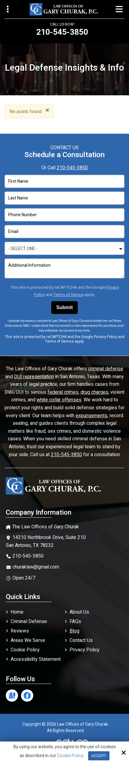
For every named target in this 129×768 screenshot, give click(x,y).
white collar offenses (59, 399)
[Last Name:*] (64, 198)
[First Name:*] (64, 181)
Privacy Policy (105, 337)
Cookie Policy (70, 756)
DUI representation (34, 376)
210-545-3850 (72, 167)
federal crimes (63, 392)
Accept (98, 756)
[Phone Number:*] (64, 214)
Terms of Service (68, 295)
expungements (91, 415)
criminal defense (105, 368)
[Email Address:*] (64, 231)
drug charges (94, 392)
